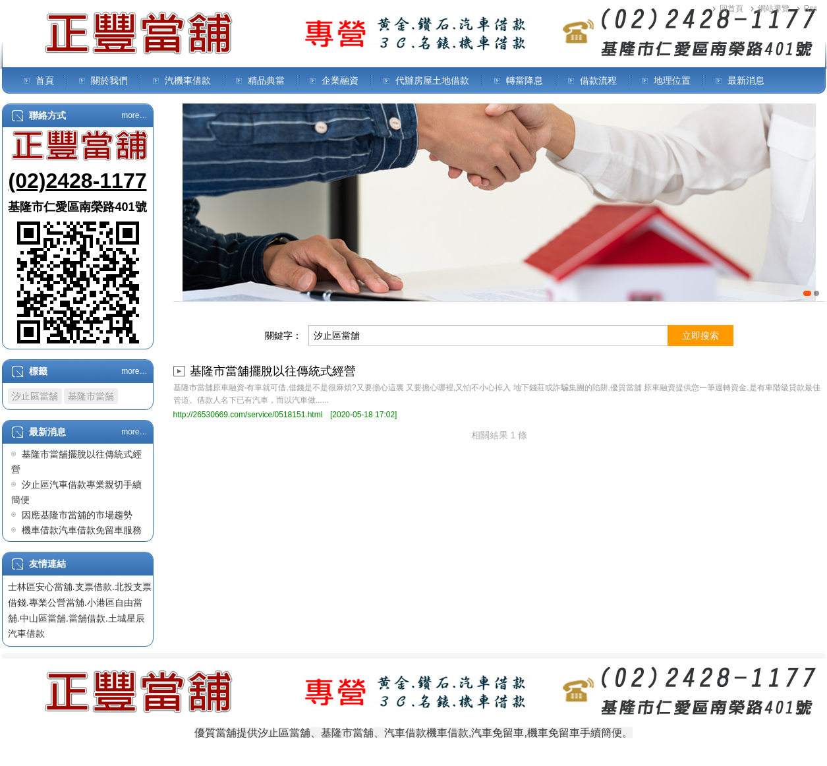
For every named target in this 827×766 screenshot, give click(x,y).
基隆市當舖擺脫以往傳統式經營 (273, 371)
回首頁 (731, 8)
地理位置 (672, 80)
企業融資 (340, 80)
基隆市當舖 (91, 396)
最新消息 (745, 80)
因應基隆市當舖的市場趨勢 (77, 515)
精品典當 (266, 80)
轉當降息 (524, 80)
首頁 (45, 80)
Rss (811, 8)
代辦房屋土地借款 (432, 80)
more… (134, 115)
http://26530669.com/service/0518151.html (248, 414)
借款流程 (598, 80)
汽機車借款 (188, 80)
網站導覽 (773, 8)
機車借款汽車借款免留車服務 (82, 530)
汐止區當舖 (35, 396)
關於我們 (109, 80)
